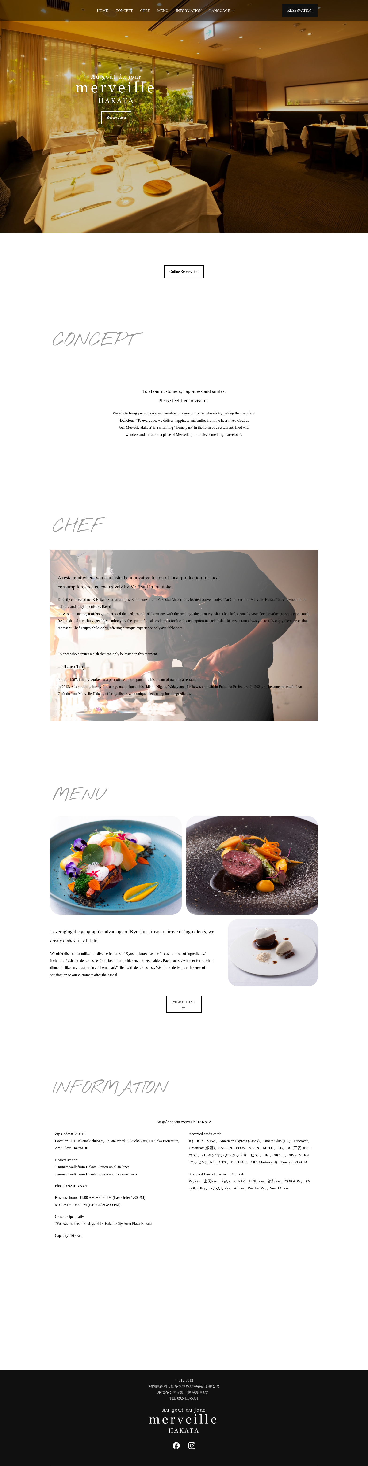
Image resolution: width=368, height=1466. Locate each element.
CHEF (145, 11)
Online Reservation (184, 271)
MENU (162, 11)
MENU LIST (184, 1002)
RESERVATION (300, 10)
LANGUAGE (222, 11)
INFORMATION (189, 11)
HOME (102, 11)
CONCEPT (124, 11)
